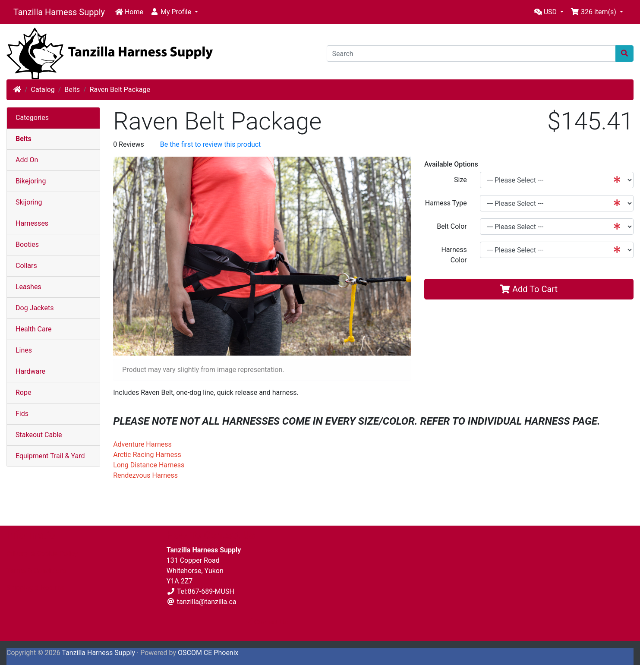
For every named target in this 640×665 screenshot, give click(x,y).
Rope (23, 392)
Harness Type (446, 203)
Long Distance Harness (148, 465)
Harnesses (32, 223)
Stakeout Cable (39, 435)
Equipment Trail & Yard (50, 456)
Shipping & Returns (35, 588)
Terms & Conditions (36, 571)
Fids (22, 414)
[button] (174, 12)
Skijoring (29, 202)
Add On (27, 160)
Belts (72, 89)
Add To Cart (529, 289)
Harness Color (454, 255)
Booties (27, 244)
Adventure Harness (142, 444)
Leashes (28, 287)
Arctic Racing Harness (147, 455)
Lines (24, 350)
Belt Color (452, 226)
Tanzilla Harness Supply (59, 12)
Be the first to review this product (210, 144)
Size (460, 180)
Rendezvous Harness (145, 475)
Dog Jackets (35, 308)
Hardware (30, 371)
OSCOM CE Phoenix (208, 653)
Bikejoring (31, 181)
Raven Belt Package (120, 89)
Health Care (33, 329)
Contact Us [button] (267, 622)
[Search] (471, 53)
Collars (26, 266)
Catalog (43, 89)
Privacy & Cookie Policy (42, 553)
